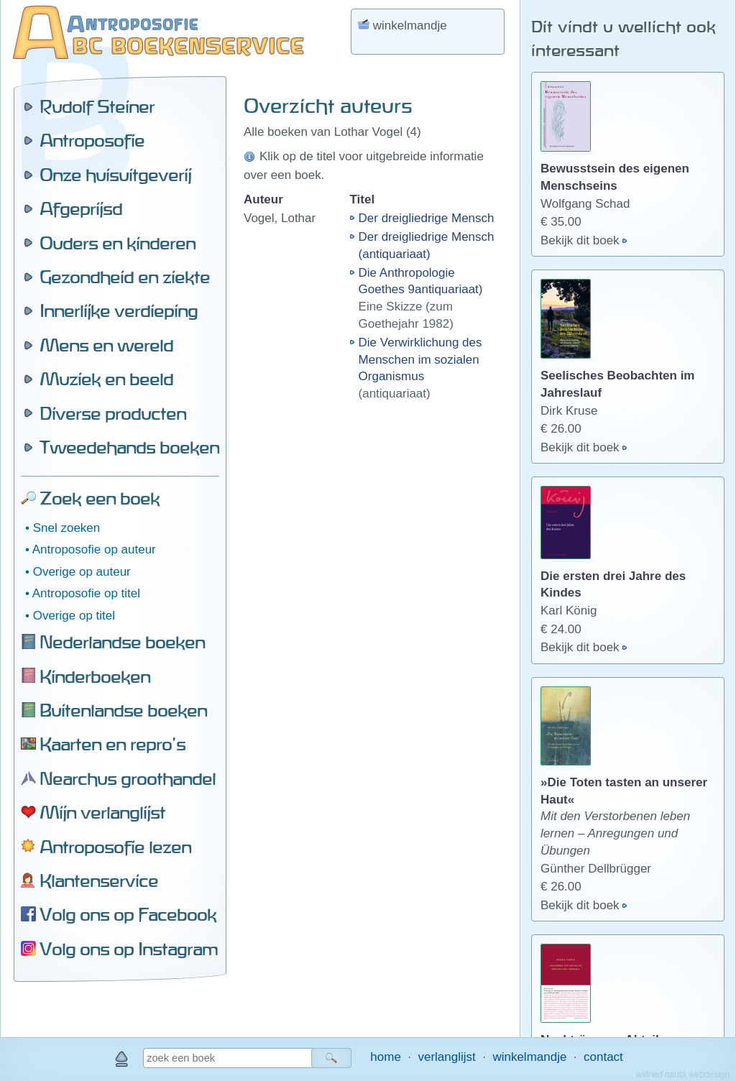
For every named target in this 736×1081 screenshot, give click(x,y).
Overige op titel (74, 615)
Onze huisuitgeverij (115, 175)
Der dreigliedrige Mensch (426, 218)
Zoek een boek (100, 498)
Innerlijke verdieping (119, 310)
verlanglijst (446, 1057)
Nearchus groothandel (128, 778)
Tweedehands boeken (129, 447)
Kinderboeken (95, 676)
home (385, 1057)
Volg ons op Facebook (128, 914)
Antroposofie (92, 140)
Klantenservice (99, 880)
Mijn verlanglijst (102, 812)
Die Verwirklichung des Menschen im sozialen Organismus (420, 360)
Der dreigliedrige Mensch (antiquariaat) (426, 245)
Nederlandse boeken (122, 642)
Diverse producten (113, 413)
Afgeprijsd (81, 208)
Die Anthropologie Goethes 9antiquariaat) (421, 281)
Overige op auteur (82, 572)
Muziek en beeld (106, 379)
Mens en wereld (106, 345)
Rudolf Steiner (97, 106)
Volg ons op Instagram (129, 949)
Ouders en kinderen (118, 243)
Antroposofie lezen (115, 847)
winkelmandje (529, 1057)
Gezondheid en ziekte (125, 277)
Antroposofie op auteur (94, 549)
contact (603, 1057)
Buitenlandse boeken (123, 710)
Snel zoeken (67, 528)
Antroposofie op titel (86, 593)
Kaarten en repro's (112, 744)
